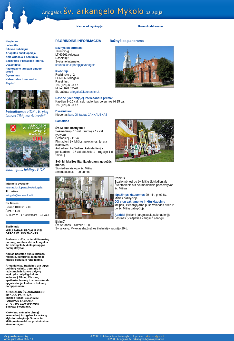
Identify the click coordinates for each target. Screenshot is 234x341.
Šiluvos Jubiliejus (17, 49)
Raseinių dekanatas (150, 26)
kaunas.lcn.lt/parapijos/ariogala (24, 187)
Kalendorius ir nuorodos (21, 79)
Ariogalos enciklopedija (21, 53)
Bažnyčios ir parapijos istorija (25, 60)
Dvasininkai (13, 64)
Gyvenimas (13, 75)
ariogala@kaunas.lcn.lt (19, 195)
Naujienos (12, 41)
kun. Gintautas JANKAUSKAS (87, 114)
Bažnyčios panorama (126, 41)
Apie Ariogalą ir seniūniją (22, 56)
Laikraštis (12, 45)
